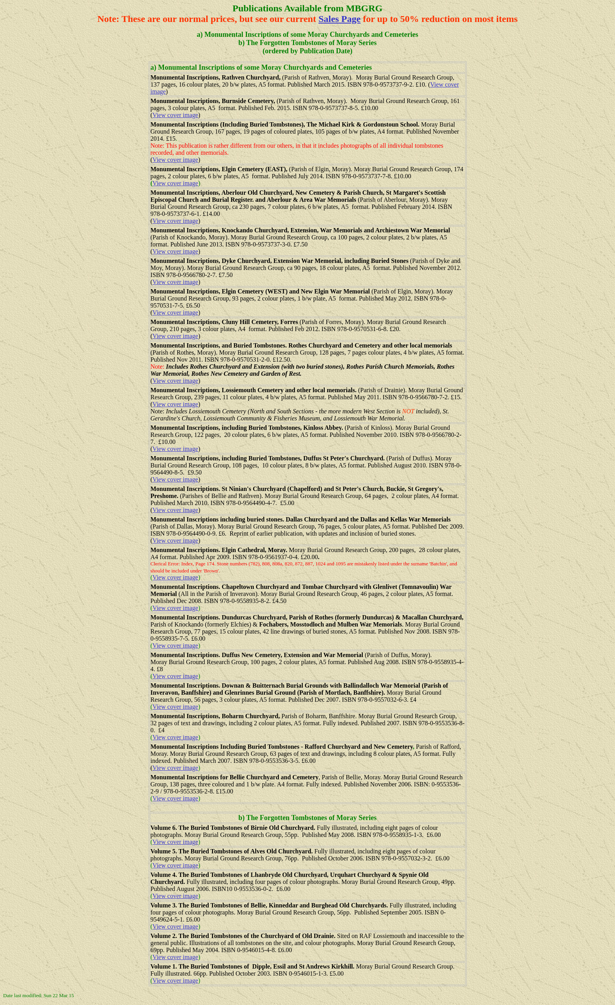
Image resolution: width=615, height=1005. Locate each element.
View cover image (175, 115)
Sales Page (339, 19)
